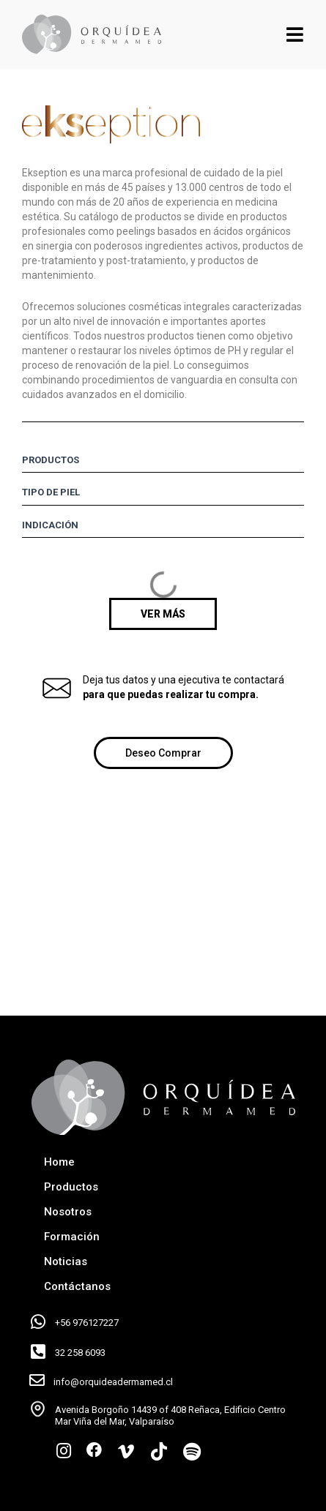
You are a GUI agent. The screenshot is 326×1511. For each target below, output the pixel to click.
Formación (72, 1236)
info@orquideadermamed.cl (113, 1381)
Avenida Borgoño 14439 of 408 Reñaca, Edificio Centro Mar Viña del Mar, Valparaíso (170, 1415)
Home (59, 1162)
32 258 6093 (80, 1352)
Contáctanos (77, 1286)
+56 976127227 (87, 1322)
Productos (71, 1186)
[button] (163, 614)
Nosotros (68, 1211)
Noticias (65, 1261)
